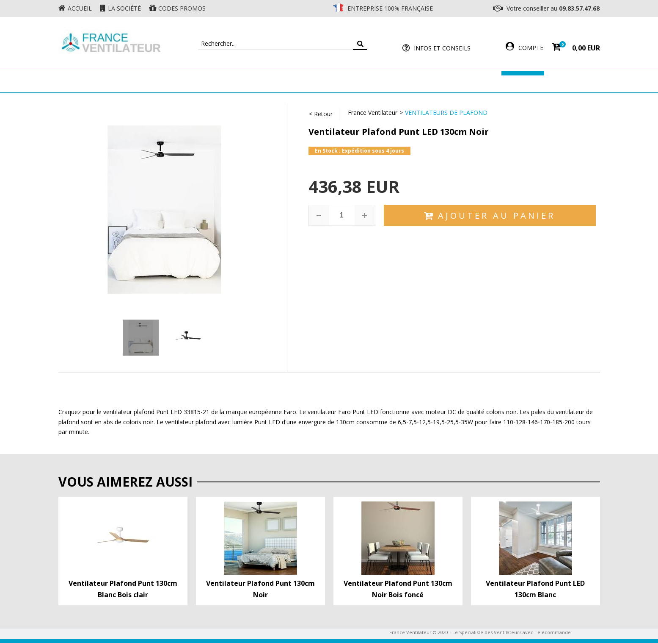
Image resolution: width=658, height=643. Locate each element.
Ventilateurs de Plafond (446, 113)
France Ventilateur (372, 113)
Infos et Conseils (442, 48)
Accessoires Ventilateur (454, 82)
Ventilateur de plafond (160, 82)
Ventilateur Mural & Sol (255, 82)
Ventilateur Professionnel (355, 82)
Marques (523, 82)
